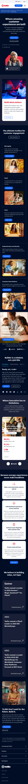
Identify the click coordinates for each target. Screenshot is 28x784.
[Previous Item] (8, 463)
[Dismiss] (26, 11)
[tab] (5, 364)
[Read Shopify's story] (10, 433)
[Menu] (24, 5)
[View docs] (6, 386)
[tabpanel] (14, 380)
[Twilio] (5, 5)
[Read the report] (8, 339)
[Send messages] (9, 156)
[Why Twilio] (14, 562)
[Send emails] (8, 188)
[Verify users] (6, 256)
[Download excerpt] (17, 641)
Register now (13, 11)
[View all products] (14, 137)
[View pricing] (6, 726)
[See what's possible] (14, 41)
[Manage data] (6, 289)
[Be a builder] (8, 117)
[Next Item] (19, 463)
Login (24, 1)
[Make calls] (8, 220)
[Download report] (17, 607)
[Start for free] (19, 5)
